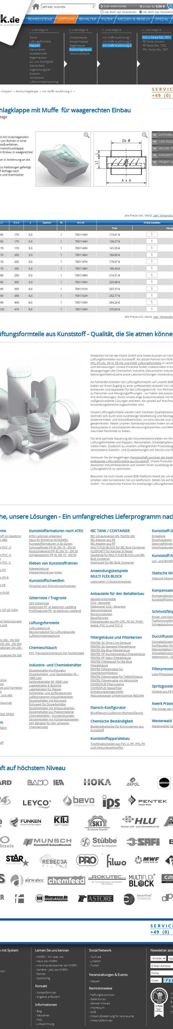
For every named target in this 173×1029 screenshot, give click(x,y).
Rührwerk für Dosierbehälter (47, 704)
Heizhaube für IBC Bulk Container (112, 562)
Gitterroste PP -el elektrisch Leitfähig (52, 607)
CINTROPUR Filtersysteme (107, 684)
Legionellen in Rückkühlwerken (111, 581)
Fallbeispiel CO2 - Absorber (108, 606)
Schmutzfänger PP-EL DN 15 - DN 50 (52, 547)
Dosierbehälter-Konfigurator (47, 670)
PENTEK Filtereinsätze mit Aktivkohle (114, 680)
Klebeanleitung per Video (45, 572)
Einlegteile (158, 536)
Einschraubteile (162, 540)
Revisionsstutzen (101, 614)
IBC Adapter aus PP (103, 543)
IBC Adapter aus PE (103, 540)
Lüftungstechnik (39, 628)
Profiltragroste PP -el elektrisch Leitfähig (55, 611)
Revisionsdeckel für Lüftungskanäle (52, 632)
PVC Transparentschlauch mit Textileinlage (56, 653)
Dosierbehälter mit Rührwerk (47, 700)
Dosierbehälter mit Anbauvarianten (52, 708)
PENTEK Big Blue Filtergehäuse (110, 650)
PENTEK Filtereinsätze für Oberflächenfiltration (107, 671)
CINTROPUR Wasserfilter (106, 688)
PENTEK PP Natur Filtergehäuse (111, 658)
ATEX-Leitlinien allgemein (45, 536)
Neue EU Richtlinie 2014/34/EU (48, 540)
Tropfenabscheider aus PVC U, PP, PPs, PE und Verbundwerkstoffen (118, 745)
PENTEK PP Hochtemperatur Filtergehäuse (118, 654)
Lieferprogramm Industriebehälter (51, 697)
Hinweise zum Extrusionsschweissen (52, 586)
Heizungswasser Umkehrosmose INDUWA (117, 695)
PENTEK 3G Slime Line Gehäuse (111, 643)
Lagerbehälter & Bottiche (45, 685)
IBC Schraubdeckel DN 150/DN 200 (113, 536)
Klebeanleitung (39, 568)
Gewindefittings (162, 543)
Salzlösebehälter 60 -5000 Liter (48, 681)
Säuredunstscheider (103, 599)
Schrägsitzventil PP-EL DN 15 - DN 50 (52, 555)
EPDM (10, 714)
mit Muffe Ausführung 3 (57, 91)
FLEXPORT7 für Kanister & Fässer (112, 551)
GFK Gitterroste (39, 603)
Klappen (7, 91)
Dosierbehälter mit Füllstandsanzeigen (54, 719)
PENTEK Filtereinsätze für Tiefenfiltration (117, 676)
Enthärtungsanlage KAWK (107, 692)
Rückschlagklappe (27, 91)
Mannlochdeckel (101, 610)
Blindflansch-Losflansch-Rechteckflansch (117, 713)
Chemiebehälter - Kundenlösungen (51, 715)
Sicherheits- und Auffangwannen (50, 693)
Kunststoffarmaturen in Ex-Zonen (50, 543)
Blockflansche (99, 618)
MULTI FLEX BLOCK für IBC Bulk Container (118, 547)
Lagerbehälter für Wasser (45, 689)
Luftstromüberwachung (44, 635)
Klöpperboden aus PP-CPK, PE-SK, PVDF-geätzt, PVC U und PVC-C (117, 623)
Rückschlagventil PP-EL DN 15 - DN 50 (53, 551)
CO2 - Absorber (100, 603)
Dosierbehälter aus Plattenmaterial (51, 712)
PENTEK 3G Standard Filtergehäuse (113, 646)
